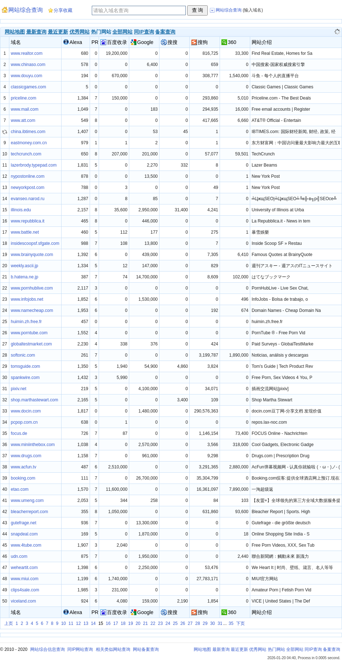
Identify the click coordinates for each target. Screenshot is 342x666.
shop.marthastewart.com (34, 399)
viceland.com (23, 601)
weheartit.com (24, 567)
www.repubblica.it (27, 221)
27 (190, 623)
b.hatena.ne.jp (24, 276)
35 (231, 623)
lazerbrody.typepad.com (34, 165)
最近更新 (58, 32)
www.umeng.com (27, 500)
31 (219, 623)
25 (175, 623)
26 (182, 623)
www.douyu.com (26, 75)
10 (63, 623)
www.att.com (23, 120)
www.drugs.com (26, 455)
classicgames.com (28, 86)
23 (160, 623)
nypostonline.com (27, 176)
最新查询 (36, 32)
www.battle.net (25, 232)
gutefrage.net (23, 522)
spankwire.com (25, 377)
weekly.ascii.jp (24, 265)
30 (212, 623)
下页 (240, 623)
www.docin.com (26, 411)
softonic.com (23, 355)
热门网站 (276, 649)
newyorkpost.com (27, 187)
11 (70, 623)
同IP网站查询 (80, 649)
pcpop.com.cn (24, 422)
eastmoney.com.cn (29, 142)
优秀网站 (79, 32)
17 (115, 623)
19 (130, 623)
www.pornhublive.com (32, 288)
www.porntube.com (29, 332)
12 (78, 623)
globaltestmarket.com (31, 344)
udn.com (19, 556)
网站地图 (15, 32)
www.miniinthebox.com (33, 444)
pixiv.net (18, 388)
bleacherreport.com (29, 511)
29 (205, 623)
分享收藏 (63, 10)
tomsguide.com (25, 366)
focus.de (19, 433)
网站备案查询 (146, 649)
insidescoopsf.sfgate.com (35, 243)
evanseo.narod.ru (27, 198)
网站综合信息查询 (47, 649)
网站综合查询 (25, 10)
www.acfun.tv (23, 466)
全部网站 (122, 32)
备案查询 (165, 32)
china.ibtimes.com (28, 131)
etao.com (19, 489)
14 (93, 623)
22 (152, 623)
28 (197, 623)
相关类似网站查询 (113, 649)
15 (100, 623)
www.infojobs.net (27, 299)
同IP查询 (144, 32)
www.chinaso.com (28, 64)
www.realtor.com (26, 53)
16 (108, 623)
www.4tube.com (26, 545)
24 (167, 623)
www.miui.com (25, 578)
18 (123, 623)
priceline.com (23, 98)
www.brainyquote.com (32, 254)
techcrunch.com (26, 153)
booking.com (23, 478)
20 (138, 623)
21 (145, 623)
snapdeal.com (24, 534)
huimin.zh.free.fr (26, 321)
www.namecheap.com (32, 310)
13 (86, 623)
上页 (8, 623)
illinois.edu (21, 209)
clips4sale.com (25, 589)
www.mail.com (25, 109)
